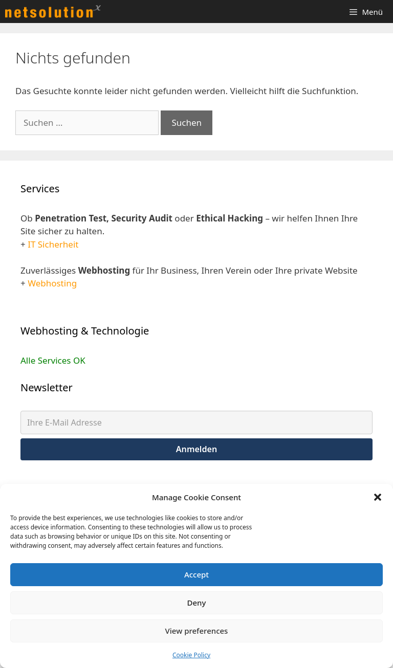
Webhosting (52, 283)
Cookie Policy (191, 655)
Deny (196, 602)
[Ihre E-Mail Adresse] (196, 422)
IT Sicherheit (53, 244)
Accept (196, 574)
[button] (378, 497)
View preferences (196, 631)
